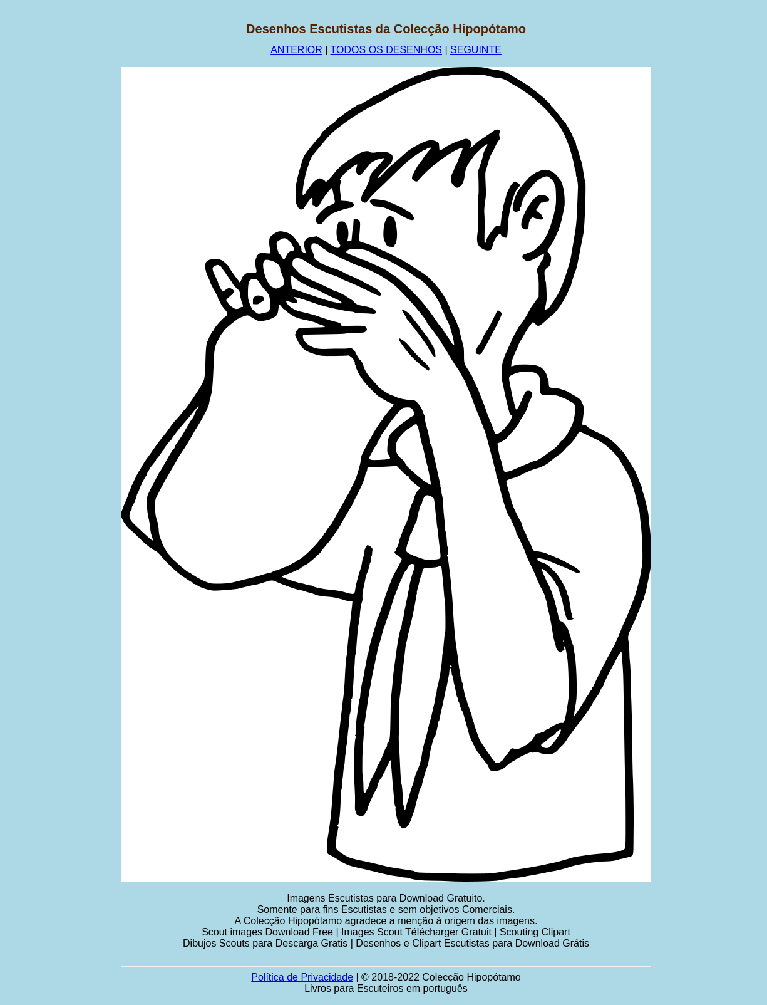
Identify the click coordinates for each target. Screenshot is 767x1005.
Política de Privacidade (302, 977)
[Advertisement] (61, 210)
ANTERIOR (296, 49)
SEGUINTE (476, 49)
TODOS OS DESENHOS (386, 49)
